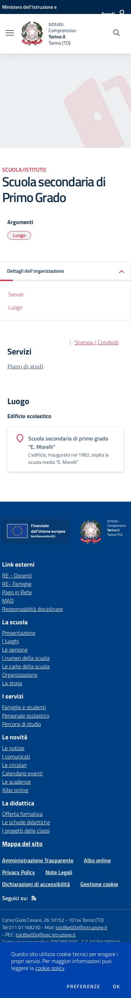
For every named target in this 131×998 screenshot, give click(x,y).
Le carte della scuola (26, 666)
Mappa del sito (22, 843)
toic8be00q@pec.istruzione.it (45, 934)
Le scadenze (16, 781)
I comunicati (16, 756)
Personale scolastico (25, 715)
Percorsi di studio (21, 724)
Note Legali (58, 872)
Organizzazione (19, 674)
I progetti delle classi (26, 830)
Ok (116, 986)
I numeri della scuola (26, 658)
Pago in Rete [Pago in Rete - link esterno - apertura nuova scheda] (17, 592)
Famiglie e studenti (24, 707)
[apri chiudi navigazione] (10, 33)
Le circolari (14, 765)
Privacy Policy (18, 872)
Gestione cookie (99, 884)
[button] (65, 271)
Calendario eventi (22, 773)
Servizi (15, 294)
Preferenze (83, 986)
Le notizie (13, 748)
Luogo (19, 235)
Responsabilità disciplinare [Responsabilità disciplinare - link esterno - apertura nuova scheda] (32, 609)
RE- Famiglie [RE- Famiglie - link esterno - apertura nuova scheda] (16, 584)
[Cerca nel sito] (116, 33)
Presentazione (18, 633)
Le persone (15, 649)
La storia (12, 683)
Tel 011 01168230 (21, 927)
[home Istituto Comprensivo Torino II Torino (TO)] (53, 33)
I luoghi (10, 641)
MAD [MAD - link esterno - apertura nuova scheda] (8, 600)
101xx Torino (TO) (86, 920)
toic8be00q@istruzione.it (81, 927)
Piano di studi (25, 366)
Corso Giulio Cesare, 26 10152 (33, 920)
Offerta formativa (22, 814)
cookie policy (49, 968)
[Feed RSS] (34, 898)
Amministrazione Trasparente (37, 860)
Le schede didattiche (26, 822)
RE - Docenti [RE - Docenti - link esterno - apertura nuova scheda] (17, 575)
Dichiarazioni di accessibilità (36, 884)
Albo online (15, 790)
